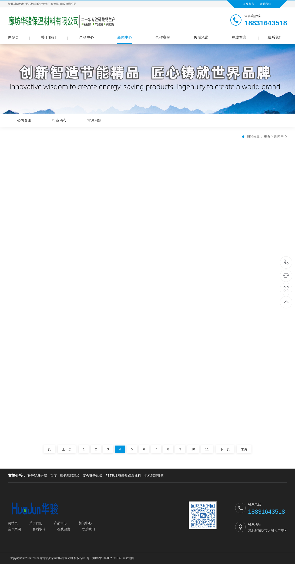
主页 (267, 136)
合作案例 (162, 37)
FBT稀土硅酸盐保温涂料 (123, 475)
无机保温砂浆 (154, 475)
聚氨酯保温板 (70, 475)
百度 (53, 475)
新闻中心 (124, 37)
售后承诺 (201, 37)
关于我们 (48, 37)
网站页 (13, 37)
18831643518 (286, 262)
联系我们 (265, 4)
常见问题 (94, 120)
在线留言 (248, 4)
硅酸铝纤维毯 (37, 475)
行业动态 (59, 120)
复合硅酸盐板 (92, 475)
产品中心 (86, 37)
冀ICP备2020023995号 (106, 558)
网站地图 (128, 558)
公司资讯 (24, 120)
